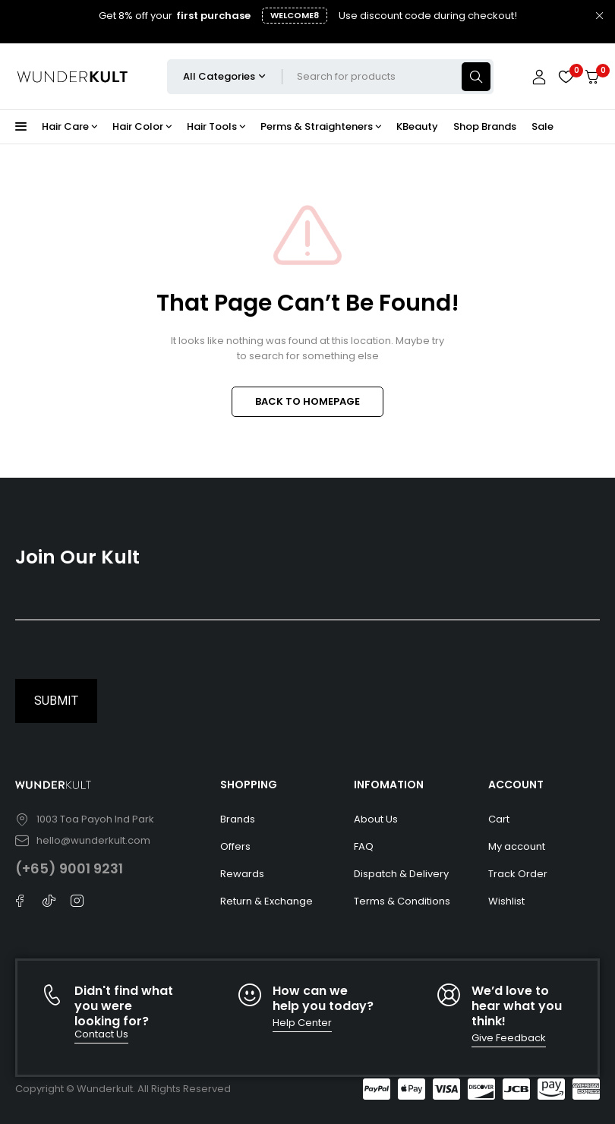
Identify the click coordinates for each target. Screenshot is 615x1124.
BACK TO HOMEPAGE (307, 401)
